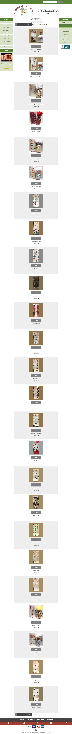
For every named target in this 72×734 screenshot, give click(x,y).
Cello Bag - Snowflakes (36, 131)
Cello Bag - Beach (36, 570)
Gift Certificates (6, 41)
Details (36, 46)
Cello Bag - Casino (36, 488)
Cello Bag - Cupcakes (36, 323)
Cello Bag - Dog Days (36, 378)
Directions (22, 719)
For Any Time (6, 27)
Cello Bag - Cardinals (36, 213)
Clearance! (6, 38)
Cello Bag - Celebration (36, 707)
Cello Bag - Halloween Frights (36, 76)
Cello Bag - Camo (36, 515)
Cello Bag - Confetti (36, 597)
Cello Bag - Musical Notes (36, 433)
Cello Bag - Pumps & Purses (36, 405)
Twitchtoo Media (42, 732)
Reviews (7, 50)
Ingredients (50, 719)
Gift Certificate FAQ (65, 39)
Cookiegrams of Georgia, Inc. (33, 732)
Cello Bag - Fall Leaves (36, 625)
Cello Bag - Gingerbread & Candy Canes (36, 104)
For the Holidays (6, 22)
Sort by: (30, 22)
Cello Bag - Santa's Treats (36, 186)
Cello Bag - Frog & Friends (36, 241)
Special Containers (6, 30)
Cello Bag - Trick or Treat (36, 49)
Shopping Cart (65, 19)
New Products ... (6, 44)
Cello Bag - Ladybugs (36, 460)
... (26, 24)
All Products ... (6, 46)
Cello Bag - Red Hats (36, 680)
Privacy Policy (65, 34)
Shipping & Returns (65, 31)
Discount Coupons (65, 42)
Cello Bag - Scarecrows (36, 652)
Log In (16, 1)
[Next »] (29, 24)
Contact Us (65, 36)
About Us (65, 28)
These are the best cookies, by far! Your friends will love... (6, 60)
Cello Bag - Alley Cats (36, 268)
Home (11, 1)
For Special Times (6, 24)
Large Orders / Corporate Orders (35, 719)
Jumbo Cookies (6, 35)
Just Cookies (6, 33)
